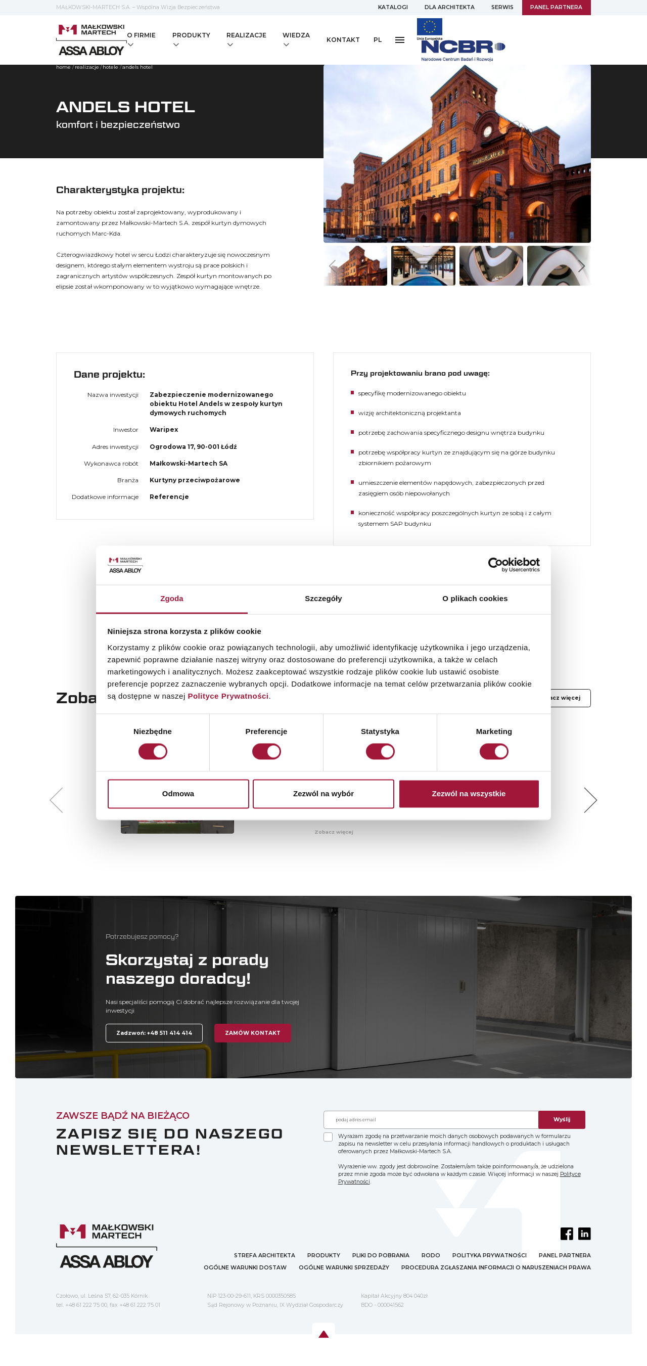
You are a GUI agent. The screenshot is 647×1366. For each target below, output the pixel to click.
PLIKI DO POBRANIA (380, 1255)
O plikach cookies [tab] (474, 598)
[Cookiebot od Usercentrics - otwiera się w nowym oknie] (495, 565)
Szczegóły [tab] (323, 598)
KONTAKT (343, 39)
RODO (431, 1255)
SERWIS (502, 7)
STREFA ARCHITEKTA (264, 1255)
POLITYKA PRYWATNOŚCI (489, 1255)
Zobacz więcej (558, 698)
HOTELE (110, 67)
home (63, 67)
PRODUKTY (323, 1255)
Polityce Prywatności (228, 696)
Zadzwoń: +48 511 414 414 (154, 1033)
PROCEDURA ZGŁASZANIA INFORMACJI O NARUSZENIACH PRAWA (496, 1267)
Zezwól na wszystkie (469, 793)
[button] (581, 265)
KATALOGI (393, 7)
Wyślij (561, 1119)
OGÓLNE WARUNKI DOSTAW (245, 1267)
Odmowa (178, 793)
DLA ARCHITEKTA (450, 7)
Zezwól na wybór (323, 793)
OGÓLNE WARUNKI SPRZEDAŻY (344, 1267)
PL (378, 39)
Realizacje (87, 67)
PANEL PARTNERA (556, 7)
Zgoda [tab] (171, 598)
